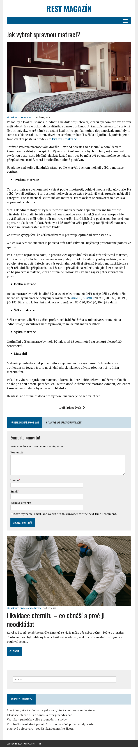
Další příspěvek (72, 408)
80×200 (88, 298)
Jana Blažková (32, 608)
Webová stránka (20, 503)
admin (27, 117)
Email (14, 491)
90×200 (75, 298)
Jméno (14, 480)
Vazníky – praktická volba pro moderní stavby (37, 719)
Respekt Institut (32, 743)
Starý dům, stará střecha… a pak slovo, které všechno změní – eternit (52, 710)
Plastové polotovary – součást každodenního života (40, 729)
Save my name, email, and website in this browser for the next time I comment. (65, 514)
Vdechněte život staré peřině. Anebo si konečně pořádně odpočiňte (50, 724)
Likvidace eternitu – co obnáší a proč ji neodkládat (56, 619)
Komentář (16, 452)
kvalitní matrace (64, 139)
